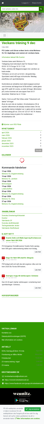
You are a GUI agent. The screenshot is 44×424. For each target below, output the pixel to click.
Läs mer (38, 252)
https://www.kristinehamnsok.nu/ (17, 380)
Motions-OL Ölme (8, 199)
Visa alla (38, 150)
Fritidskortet (6, 358)
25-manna (5, 365)
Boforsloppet (7, 184)
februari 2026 (7, 138)
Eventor (4, 218)
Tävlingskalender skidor (10, 226)
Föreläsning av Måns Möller (12, 355)
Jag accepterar (32, 409)
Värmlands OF (7, 221)
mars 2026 (6, 135)
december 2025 (7, 143)
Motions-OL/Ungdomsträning (12, 174)
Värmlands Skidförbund (10, 228)
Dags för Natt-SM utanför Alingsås (20, 258)
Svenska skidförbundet (10, 223)
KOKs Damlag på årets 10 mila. (13, 351)
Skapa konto (36, 3)
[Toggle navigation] (5, 35)
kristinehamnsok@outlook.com (16, 376)
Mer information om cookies (12, 340)
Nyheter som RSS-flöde (11, 124)
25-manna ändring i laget (11, 362)
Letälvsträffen (7, 189)
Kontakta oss (6, 333)
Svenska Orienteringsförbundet (13, 216)
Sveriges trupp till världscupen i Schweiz (22, 276)
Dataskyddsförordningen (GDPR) (14, 336)
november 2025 (7, 146)
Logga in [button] (25, 3)
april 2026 (5, 133)
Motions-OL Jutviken (9, 179)
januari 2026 (6, 141)
